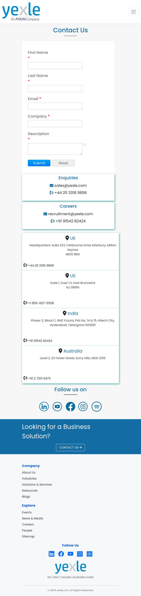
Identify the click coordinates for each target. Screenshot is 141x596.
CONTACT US (70, 447)
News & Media (32, 518)
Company (39, 116)
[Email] (55, 106)
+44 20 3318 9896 (70, 192)
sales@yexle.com (70, 185)
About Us (28, 472)
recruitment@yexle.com (70, 214)
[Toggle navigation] (133, 11)
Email (34, 98)
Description (38, 136)
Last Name (38, 78)
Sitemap (28, 536)
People (27, 530)
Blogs (26, 496)
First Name (38, 55)
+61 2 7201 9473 (39, 378)
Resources (29, 490)
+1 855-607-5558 (40, 303)
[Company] (55, 123)
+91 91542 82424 (70, 221)
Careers (28, 524)
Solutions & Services (37, 484)
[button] (39, 163)
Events (27, 512)
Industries (29, 478)
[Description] (55, 149)
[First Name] (55, 65)
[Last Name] (55, 88)
